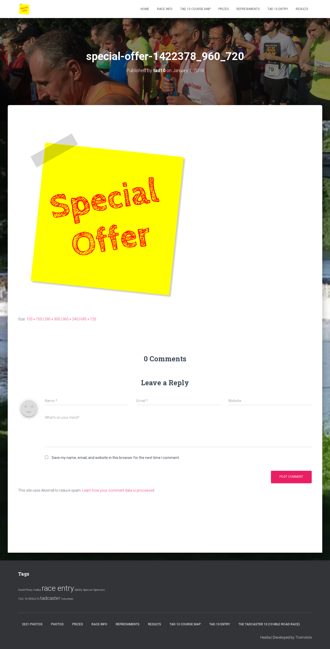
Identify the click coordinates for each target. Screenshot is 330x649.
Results (302, 9)
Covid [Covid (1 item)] (21, 590)
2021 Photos (32, 624)
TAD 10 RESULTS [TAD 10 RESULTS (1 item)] (28, 599)
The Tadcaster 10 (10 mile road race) (269, 624)
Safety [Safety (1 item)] (78, 590)
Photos (57, 624)
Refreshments (248, 9)
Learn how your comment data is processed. (118, 490)
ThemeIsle (303, 637)
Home (145, 9)
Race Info (164, 9)
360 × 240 (70, 319)
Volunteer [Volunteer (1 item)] (67, 599)
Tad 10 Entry (277, 9)
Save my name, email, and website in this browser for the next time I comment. (116, 458)
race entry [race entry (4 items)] (58, 588)
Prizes (223, 9)
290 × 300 (52, 319)
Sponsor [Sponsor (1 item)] (88, 590)
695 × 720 (88, 319)
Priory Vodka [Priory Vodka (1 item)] (33, 590)
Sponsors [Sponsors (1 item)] (99, 590)
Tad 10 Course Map (195, 9)
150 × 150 (34, 319)
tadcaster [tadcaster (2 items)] (50, 598)
